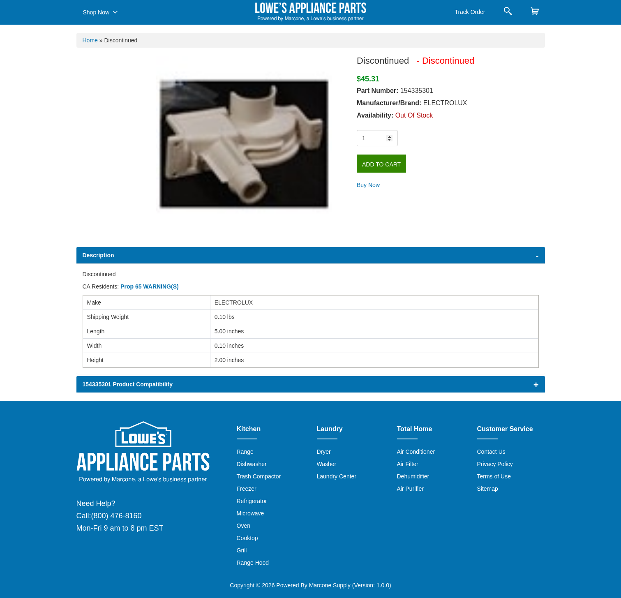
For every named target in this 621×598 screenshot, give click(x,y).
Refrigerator (252, 501)
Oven (243, 525)
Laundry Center (337, 476)
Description (98, 255)
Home (90, 40)
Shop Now (100, 12)
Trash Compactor (259, 476)
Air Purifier (410, 488)
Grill (242, 550)
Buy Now (368, 185)
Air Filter (407, 464)
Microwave (250, 513)
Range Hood (253, 562)
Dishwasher (252, 464)
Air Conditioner (416, 451)
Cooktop (247, 538)
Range (245, 451)
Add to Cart (381, 164)
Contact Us (491, 451)
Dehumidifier (413, 476)
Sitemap (487, 488)
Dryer (324, 451)
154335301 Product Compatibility (128, 384)
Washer (327, 464)
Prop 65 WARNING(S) (149, 286)
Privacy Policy (495, 464)
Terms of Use (494, 476)
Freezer (246, 488)
